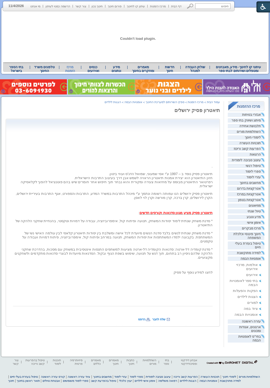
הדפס (141, 319)
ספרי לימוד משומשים (75, 380)
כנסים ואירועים (93, 69)
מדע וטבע (254, 217)
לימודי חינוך (253, 137)
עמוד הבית (213, 102)
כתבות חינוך (130, 362)
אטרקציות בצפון (249, 200)
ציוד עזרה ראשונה (79, 376)
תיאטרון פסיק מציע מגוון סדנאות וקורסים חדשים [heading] (176, 213)
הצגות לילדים (248, 297)
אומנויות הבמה (250, 259)
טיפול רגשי (253, 166)
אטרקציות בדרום (249, 188)
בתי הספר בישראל (16, 69)
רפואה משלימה (167, 380)
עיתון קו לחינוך (136, 6)
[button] (190, 6)
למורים (252, 303)
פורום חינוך (115, 6)
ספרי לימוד (253, 171)
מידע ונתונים (116, 69)
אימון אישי (254, 223)
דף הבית (176, 6)
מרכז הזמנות (158, 6)
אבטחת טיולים (51, 380)
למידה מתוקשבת (249, 253)
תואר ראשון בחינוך (28, 380)
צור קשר (80, 6)
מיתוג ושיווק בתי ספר (246, 120)
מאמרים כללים (96, 362)
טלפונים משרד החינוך (44, 69)
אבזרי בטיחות (251, 115)
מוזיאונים (255, 206)
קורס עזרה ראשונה (53, 376)
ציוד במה (251, 309)
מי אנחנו (35, 6)
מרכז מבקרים (251, 228)
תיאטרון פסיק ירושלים (197, 110)
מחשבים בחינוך (250, 183)
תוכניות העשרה (250, 143)
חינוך (11, 380)
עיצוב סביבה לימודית (246, 160)
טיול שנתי (254, 211)
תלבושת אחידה (250, 126)
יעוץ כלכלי (125, 380)
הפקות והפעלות (245, 291)
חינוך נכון (97, 6)
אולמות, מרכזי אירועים (247, 267)
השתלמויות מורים (249, 132)
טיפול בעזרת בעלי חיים (24, 376)
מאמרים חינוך (114, 362)
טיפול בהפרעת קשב (103, 380)
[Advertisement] (114, 133)
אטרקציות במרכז (249, 194)
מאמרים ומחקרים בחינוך (143, 69)
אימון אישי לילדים (145, 380)
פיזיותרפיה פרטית (76, 362)
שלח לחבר (158, 319)
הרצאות (255, 154)
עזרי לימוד (253, 177)
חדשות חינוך (169, 69)
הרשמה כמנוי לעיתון (57, 6)
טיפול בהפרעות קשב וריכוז (35, 362)
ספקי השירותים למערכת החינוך (165, 102)
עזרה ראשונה (251, 321)
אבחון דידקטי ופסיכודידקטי (189, 362)
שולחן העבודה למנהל (195, 69)
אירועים (252, 275)
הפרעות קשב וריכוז (247, 149)
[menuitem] (238, 69)
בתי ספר (166, 362)
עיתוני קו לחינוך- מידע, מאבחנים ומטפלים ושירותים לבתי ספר (238, 69)
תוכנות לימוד (57, 362)
